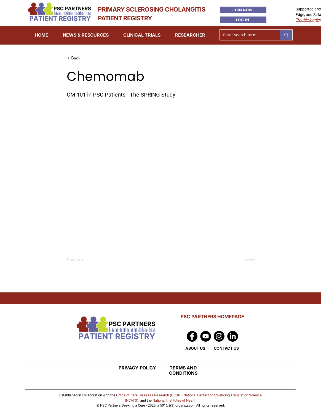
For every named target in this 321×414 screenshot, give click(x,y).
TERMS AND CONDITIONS (183, 370)
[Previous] (85, 259)
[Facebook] (192, 336)
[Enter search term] (245, 35)
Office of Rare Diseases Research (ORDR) (149, 395)
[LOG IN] (243, 20)
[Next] (241, 259)
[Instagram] (219, 336)
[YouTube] (205, 336)
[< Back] (85, 58)
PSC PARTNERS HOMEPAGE (212, 316)
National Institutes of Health (174, 400)
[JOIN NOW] (243, 10)
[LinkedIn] (232, 336)
